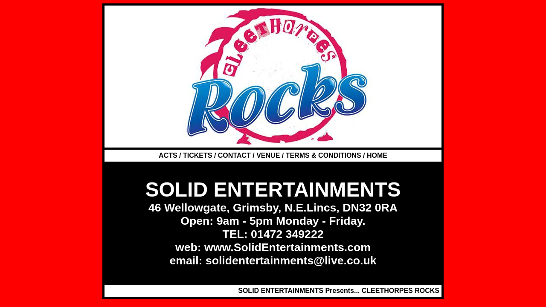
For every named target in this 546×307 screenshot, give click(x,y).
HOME (377, 155)
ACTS (169, 155)
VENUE (268, 155)
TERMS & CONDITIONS (323, 155)
